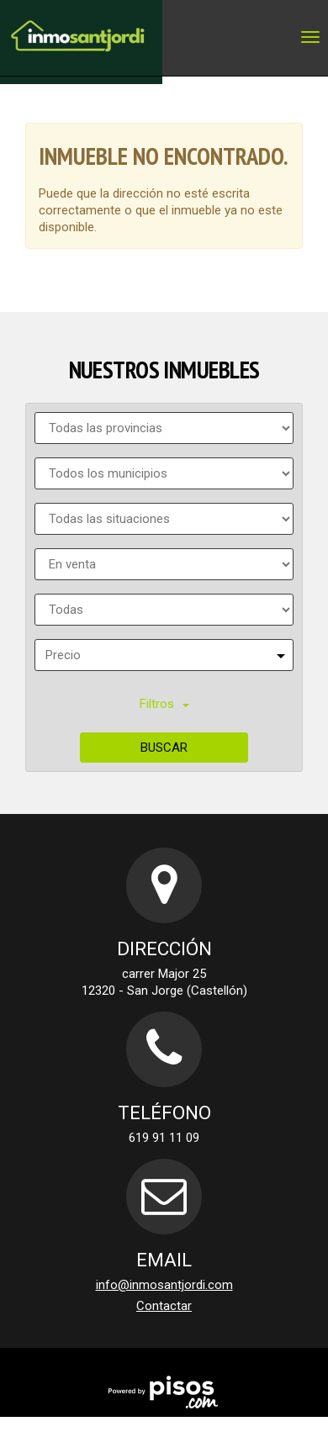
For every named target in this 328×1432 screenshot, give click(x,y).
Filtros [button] (164, 703)
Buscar (164, 747)
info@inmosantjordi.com (164, 1284)
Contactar (164, 1305)
